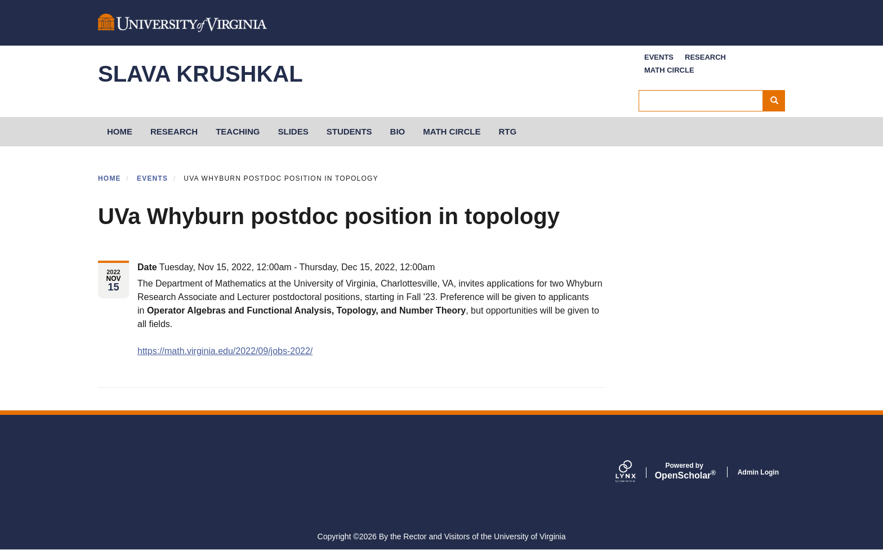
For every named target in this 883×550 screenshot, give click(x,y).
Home (109, 178)
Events (659, 57)
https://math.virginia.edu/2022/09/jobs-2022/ (225, 351)
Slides (293, 131)
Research (705, 57)
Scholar (684, 471)
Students (349, 131)
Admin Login (758, 472)
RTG (507, 131)
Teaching (238, 131)
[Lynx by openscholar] (635, 472)
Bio (397, 131)
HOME (119, 131)
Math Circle (669, 70)
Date (147, 267)
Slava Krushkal (200, 73)
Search (778, 100)
